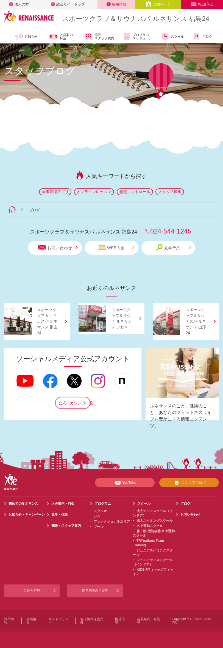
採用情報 (116, 4)
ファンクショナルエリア (112, 521)
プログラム (102, 504)
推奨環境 (120, 620)
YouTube (124, 482)
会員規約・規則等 (148, 620)
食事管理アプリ (55, 192)
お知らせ (26, 36)
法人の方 (19, 4)
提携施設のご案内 (95, 590)
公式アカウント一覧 (74, 403)
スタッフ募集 (169, 192)
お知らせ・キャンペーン (27, 515)
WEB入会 (202, 4)
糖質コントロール (134, 192)
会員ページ (158, 4)
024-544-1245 (170, 231)
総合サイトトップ (68, 4)
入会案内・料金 (62, 37)
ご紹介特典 (32, 590)
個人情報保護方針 (91, 620)
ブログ (202, 36)
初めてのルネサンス (23, 504)
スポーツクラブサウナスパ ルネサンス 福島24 (135, 18)
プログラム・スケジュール (137, 36)
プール (99, 527)
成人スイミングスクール (154, 521)
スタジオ (100, 511)
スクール (172, 36)
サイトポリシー (58, 620)
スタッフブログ (189, 482)
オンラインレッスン (94, 192)
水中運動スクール (149, 526)
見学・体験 (59, 515)
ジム (97, 516)
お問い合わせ (58, 247)
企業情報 (31, 620)
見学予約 (173, 247)
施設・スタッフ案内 (99, 36)
